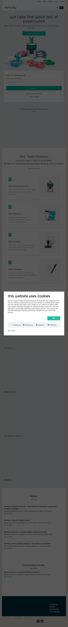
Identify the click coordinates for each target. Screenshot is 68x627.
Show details (12, 331)
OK (53, 318)
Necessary (17, 325)
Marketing (53, 325)
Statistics (41, 325)
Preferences (29, 325)
